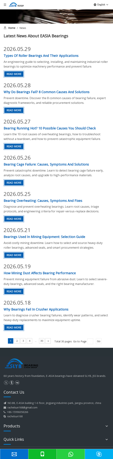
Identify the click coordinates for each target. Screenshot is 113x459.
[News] (56, 12)
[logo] (22, 363)
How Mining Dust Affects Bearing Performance (40, 273)
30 (41, 341)
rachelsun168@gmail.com (22, 407)
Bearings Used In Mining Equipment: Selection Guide (44, 237)
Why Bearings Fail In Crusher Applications (36, 309)
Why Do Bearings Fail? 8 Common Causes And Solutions (46, 92)
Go (98, 341)
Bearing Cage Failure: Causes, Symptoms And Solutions (46, 164)
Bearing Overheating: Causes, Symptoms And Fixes (43, 200)
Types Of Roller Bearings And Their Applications (41, 55)
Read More (13, 74)
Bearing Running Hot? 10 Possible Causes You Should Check (50, 128)
